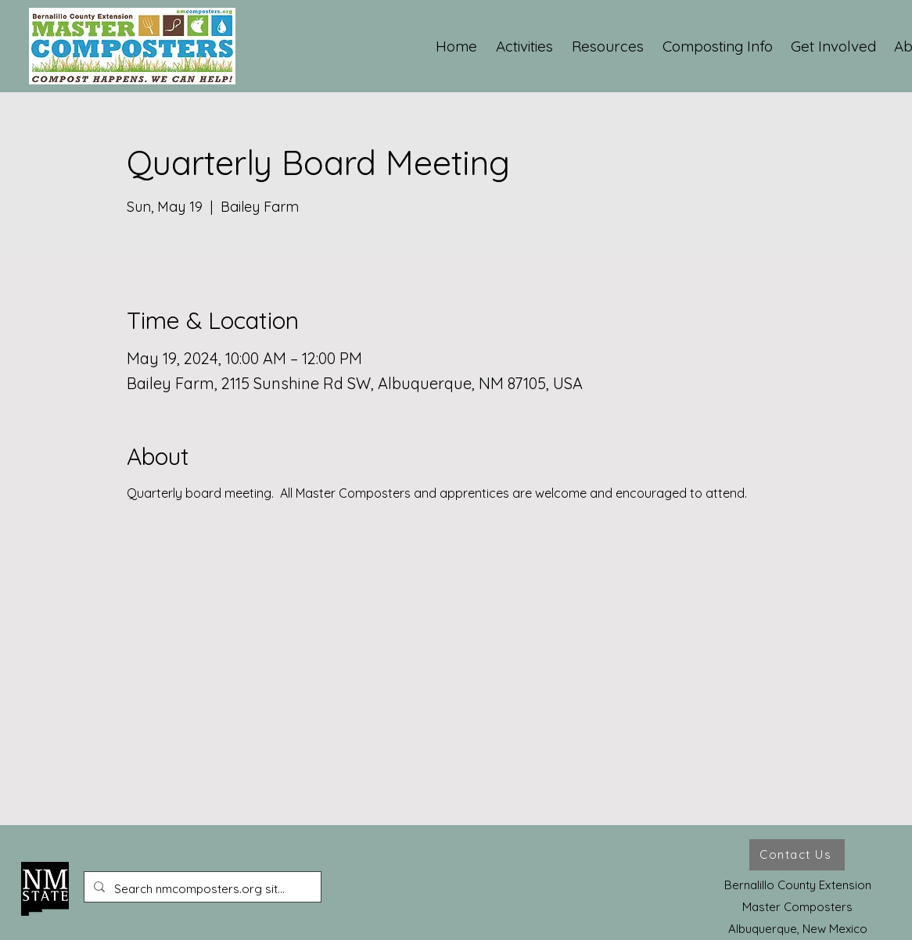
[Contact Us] (797, 854)
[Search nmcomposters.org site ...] (201, 889)
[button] (525, 46)
